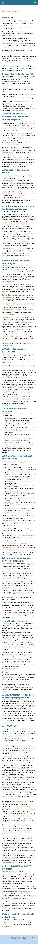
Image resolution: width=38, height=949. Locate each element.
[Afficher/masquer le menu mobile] (35, 2)
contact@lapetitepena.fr (18, 110)
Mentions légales (31, 937)
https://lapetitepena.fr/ (23, 27)
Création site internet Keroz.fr (19, 938)
